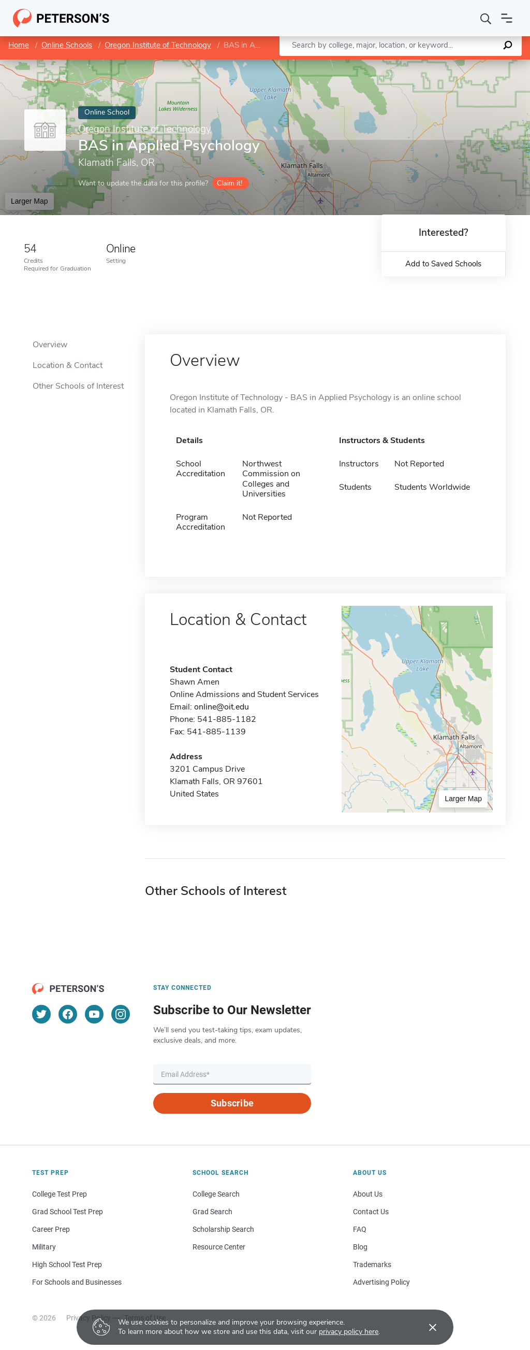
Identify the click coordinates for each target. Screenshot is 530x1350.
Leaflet (404, 64)
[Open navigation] (506, 18)
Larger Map (29, 201)
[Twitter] (41, 1014)
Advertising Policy (381, 1282)
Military (44, 1247)
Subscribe (232, 1103)
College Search (216, 1194)
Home (18, 45)
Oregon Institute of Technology (158, 45)
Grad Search (212, 1211)
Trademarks (372, 1264)
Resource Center (219, 1247)
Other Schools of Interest (78, 386)
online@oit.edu (221, 707)
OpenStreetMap (459, 64)
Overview (50, 344)
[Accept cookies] (425, 1327)
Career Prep (51, 1229)
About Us (367, 1194)
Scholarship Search (223, 1229)
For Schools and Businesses (77, 1282)
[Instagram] (120, 1014)
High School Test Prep (67, 1264)
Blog (360, 1247)
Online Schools (66, 45)
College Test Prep (59, 1194)
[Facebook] (67, 1014)
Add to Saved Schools (443, 264)
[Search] (486, 18)
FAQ (359, 1229)
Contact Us (371, 1211)
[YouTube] (94, 1014)
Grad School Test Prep (67, 1211)
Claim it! (229, 183)
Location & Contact (67, 365)
